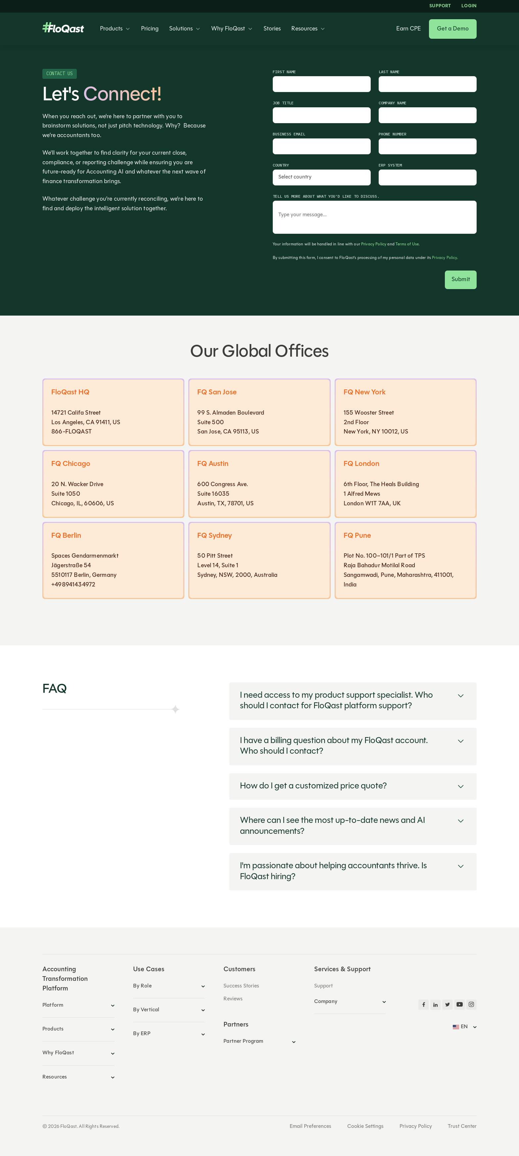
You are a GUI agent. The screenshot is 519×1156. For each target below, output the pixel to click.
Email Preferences (310, 1126)
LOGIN (469, 6)
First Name (284, 71)
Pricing (150, 29)
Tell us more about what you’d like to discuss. (326, 196)
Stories (272, 29)
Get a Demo (453, 29)
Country (281, 165)
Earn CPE (408, 29)
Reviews (233, 999)
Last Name (389, 71)
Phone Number (392, 133)
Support (440, 6)
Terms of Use (407, 244)
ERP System (390, 165)
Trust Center (462, 1126)
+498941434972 (73, 585)
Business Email (289, 133)
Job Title (283, 102)
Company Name (392, 102)
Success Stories (241, 986)
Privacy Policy (373, 244)
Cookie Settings (365, 1126)
